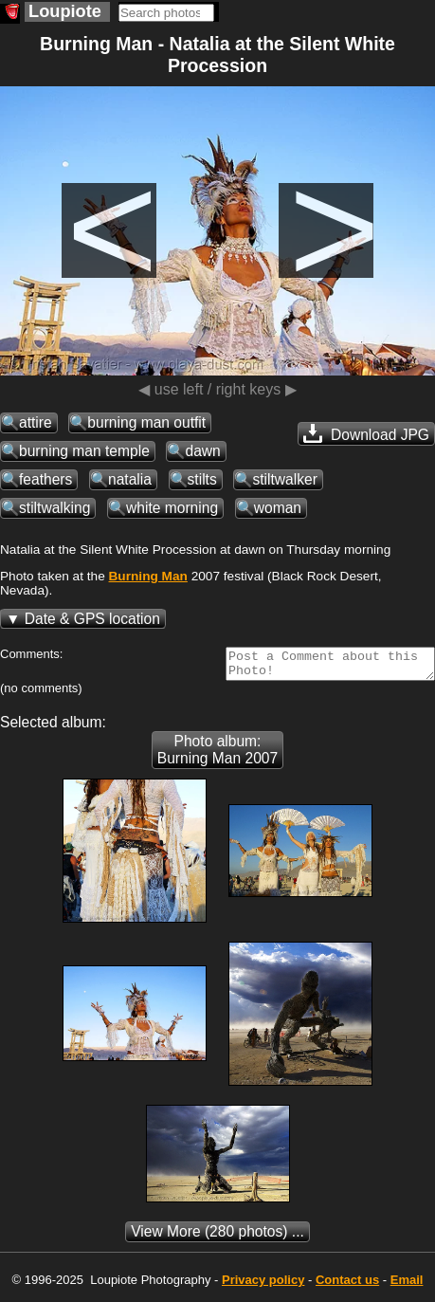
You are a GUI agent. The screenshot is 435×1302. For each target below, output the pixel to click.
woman (277, 508)
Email (407, 1285)
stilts (202, 479)
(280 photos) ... (217, 1237)
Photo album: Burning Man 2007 (217, 755)
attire (35, 422)
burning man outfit (146, 422)
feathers (45, 479)
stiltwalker (284, 479)
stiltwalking (54, 508)
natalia (130, 479)
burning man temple (84, 451)
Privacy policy (263, 1285)
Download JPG (366, 433)
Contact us (347, 1285)
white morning (172, 508)
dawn (202, 451)
